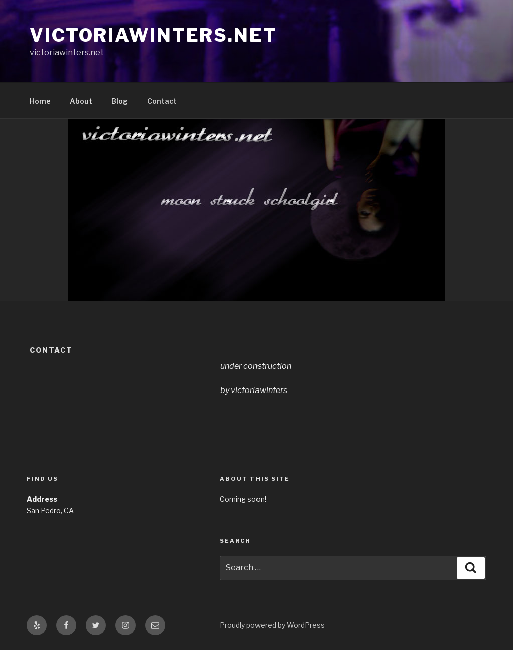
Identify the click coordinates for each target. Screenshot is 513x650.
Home (40, 101)
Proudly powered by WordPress (272, 625)
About (81, 101)
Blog (119, 101)
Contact (162, 101)
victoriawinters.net (153, 35)
